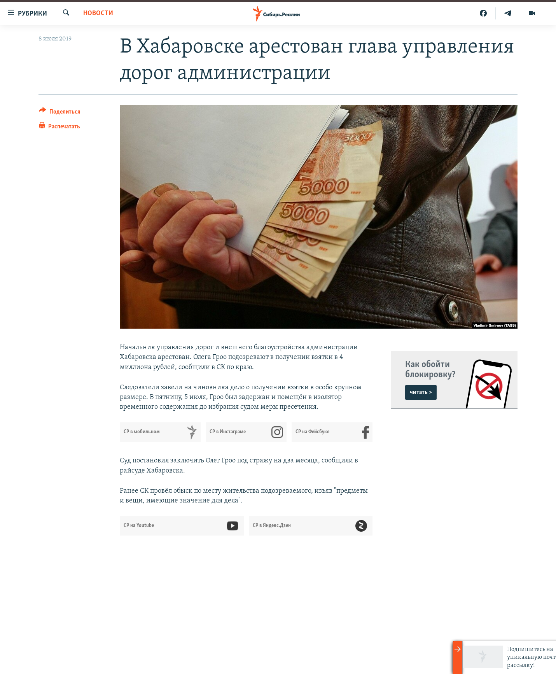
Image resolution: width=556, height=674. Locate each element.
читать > (421, 392)
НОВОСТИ (98, 13)
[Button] (59, 113)
